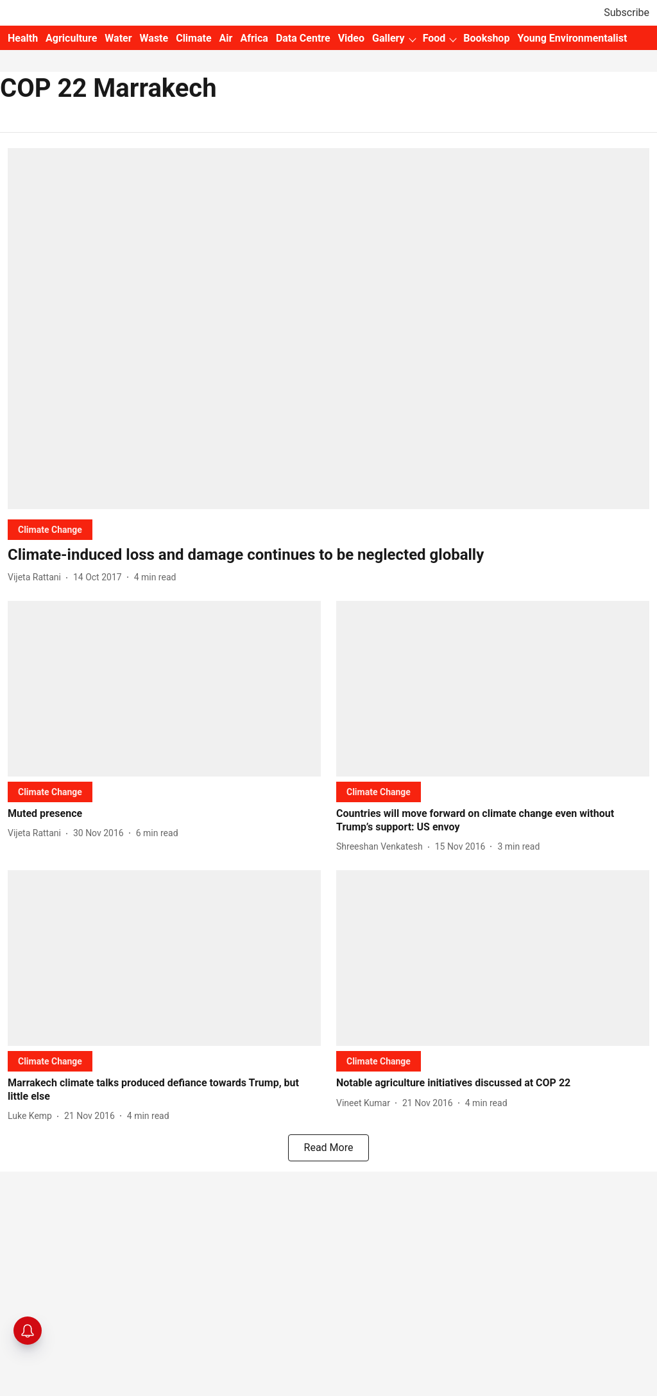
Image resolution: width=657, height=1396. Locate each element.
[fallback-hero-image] (328, 328)
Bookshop (486, 38)
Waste (154, 38)
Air (226, 38)
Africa (254, 38)
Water (118, 38)
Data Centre (303, 38)
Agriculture (71, 38)
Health (23, 38)
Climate (193, 38)
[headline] (328, 555)
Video (351, 38)
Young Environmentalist (572, 38)
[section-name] (50, 529)
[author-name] (37, 577)
